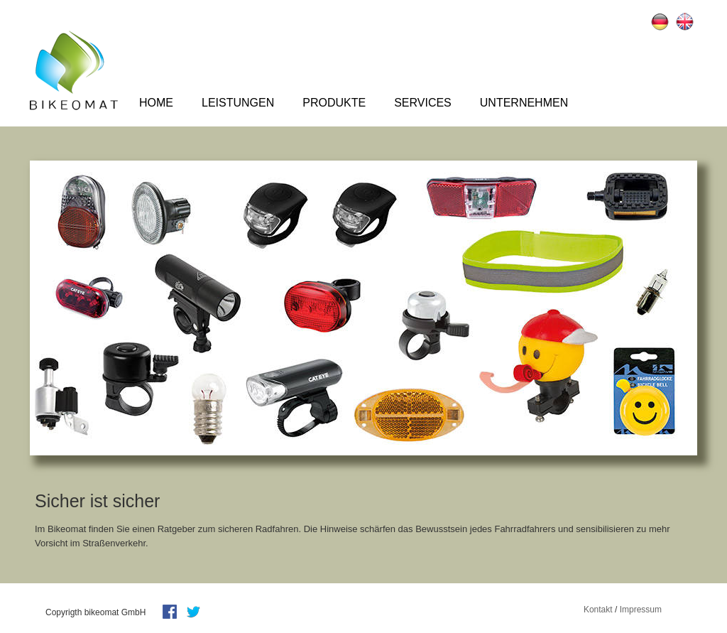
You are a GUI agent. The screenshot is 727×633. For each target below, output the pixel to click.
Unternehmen (524, 103)
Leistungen (238, 103)
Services (423, 103)
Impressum (641, 610)
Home (156, 103)
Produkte (334, 103)
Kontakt (598, 610)
